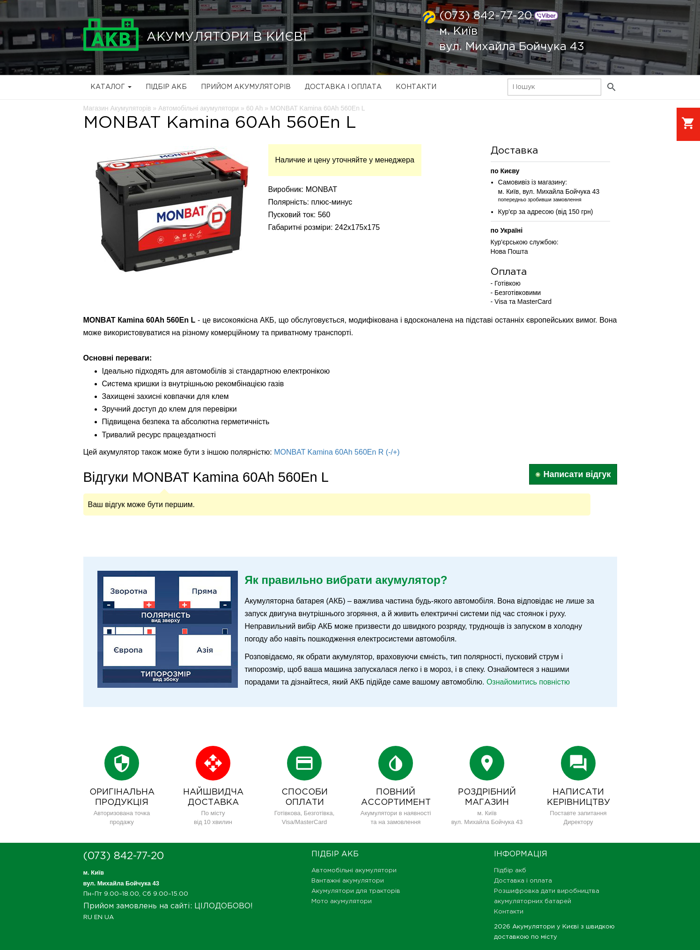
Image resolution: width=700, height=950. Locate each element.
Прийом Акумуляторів (246, 87)
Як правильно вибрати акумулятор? (346, 580)
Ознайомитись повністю (528, 682)
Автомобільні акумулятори (354, 870)
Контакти (416, 87)
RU (87, 917)
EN (98, 917)
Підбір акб (166, 87)
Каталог (111, 87)
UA (109, 917)
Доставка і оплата (343, 87)
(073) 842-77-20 (485, 16)
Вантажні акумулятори (347, 881)
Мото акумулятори (341, 901)
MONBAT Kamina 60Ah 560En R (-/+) (336, 452)
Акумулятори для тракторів (355, 891)
